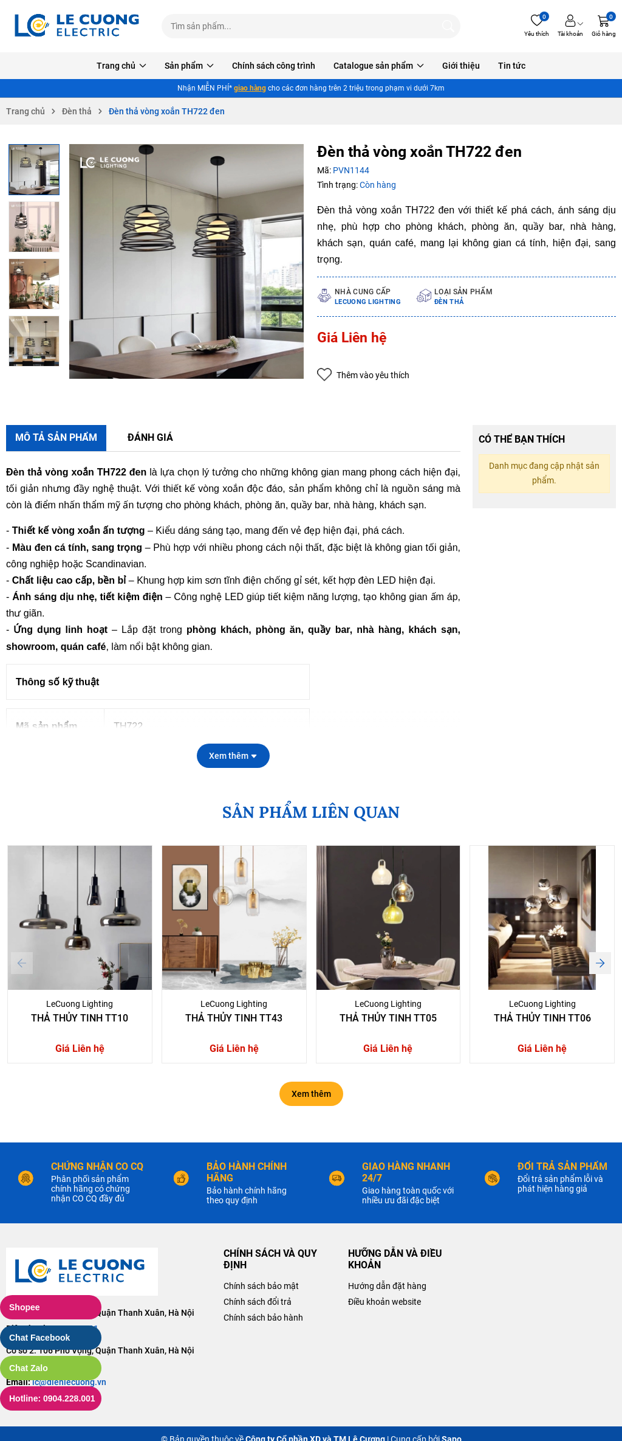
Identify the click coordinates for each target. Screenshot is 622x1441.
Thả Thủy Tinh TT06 (542, 1018)
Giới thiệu (461, 66)
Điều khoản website (384, 1302)
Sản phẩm (189, 66)
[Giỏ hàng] (604, 26)
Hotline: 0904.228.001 (52, 1398)
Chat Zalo (28, 1368)
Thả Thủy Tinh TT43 (233, 1018)
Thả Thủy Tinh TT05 (388, 1018)
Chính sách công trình (273, 66)
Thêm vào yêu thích (363, 375)
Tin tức (511, 66)
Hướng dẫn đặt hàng (387, 1286)
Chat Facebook (39, 1338)
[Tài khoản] (570, 26)
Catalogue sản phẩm (378, 66)
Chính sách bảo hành (263, 1317)
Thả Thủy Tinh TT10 (79, 1018)
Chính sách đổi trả (258, 1302)
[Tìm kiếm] (448, 26)
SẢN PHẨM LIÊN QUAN (311, 812)
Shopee (24, 1307)
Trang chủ (121, 66)
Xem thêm (311, 1094)
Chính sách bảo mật (261, 1286)
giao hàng (250, 88)
